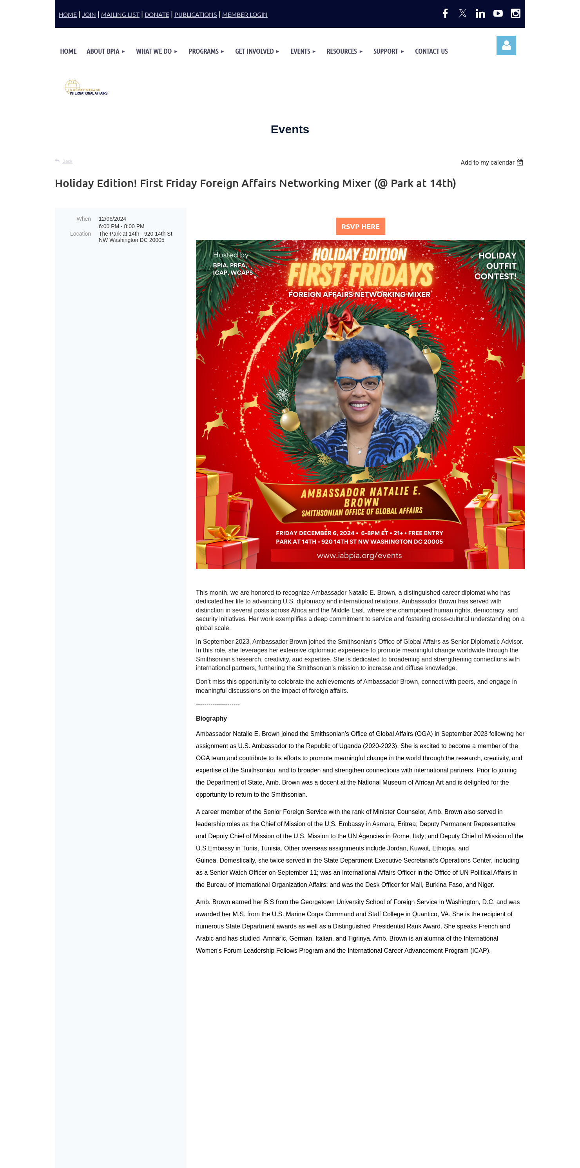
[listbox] (492, 162)
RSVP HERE (360, 226)
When (83, 219)
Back (67, 160)
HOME (68, 14)
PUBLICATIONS (195, 14)
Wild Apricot (455, 1158)
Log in (506, 45)
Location (80, 234)
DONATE (157, 14)
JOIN (89, 14)
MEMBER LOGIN (245, 14)
